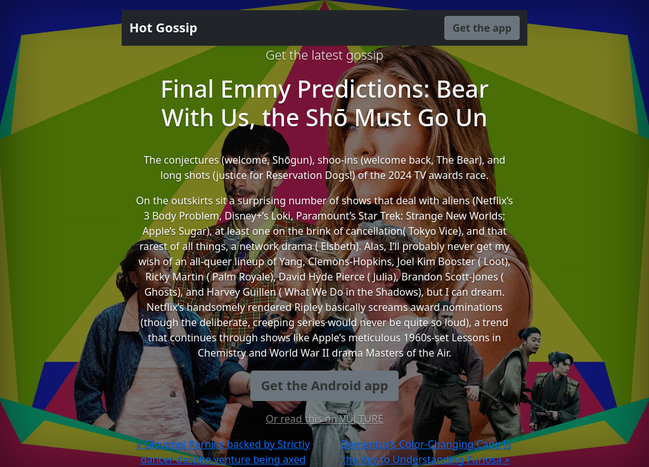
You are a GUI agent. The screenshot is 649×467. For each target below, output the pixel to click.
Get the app (482, 28)
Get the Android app (325, 385)
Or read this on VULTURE (324, 419)
